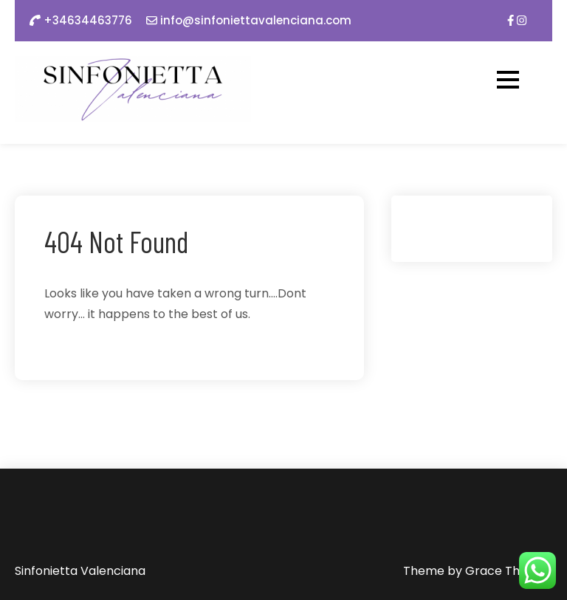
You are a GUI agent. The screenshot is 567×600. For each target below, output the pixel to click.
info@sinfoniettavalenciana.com (255, 20)
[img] (510, 20)
